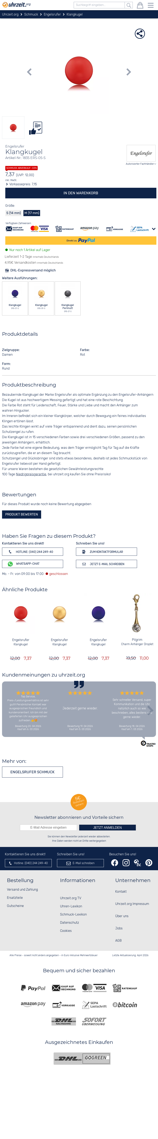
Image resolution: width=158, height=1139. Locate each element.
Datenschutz (69, 923)
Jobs (119, 928)
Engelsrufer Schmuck (32, 772)
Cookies (66, 931)
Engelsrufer (20, 640)
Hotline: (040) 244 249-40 (30, 552)
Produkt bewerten (21, 514)
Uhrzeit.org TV (70, 898)
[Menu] (150, 6)
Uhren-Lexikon (71, 906)
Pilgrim (137, 640)
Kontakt (121, 892)
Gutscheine (15, 906)
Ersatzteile (15, 898)
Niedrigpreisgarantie (31, 474)
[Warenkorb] (140, 6)
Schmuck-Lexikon (73, 914)
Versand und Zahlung (22, 890)
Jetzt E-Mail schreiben (102, 564)
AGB (118, 941)
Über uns (121, 916)
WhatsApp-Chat (23, 564)
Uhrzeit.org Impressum (132, 904)
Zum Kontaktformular (102, 552)
